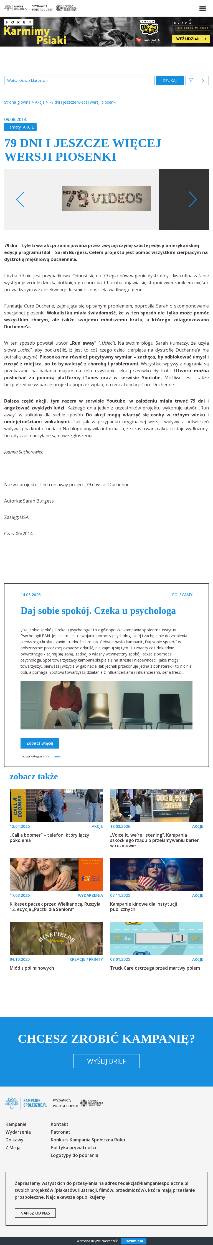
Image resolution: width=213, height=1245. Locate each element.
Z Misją (13, 1147)
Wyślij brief (106, 1060)
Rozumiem (134, 1241)
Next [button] (192, 199)
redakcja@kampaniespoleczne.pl (153, 1183)
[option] (106, 199)
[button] (202, 8)
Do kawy (15, 1140)
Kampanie (53, 756)
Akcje (28, 127)
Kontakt (60, 1124)
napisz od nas (35, 1213)
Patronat (60, 1132)
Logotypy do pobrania (74, 1155)
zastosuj (170, 80)
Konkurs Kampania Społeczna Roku (88, 1140)
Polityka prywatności (73, 1147)
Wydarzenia (18, 1132)
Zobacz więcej (39, 743)
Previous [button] (20, 199)
